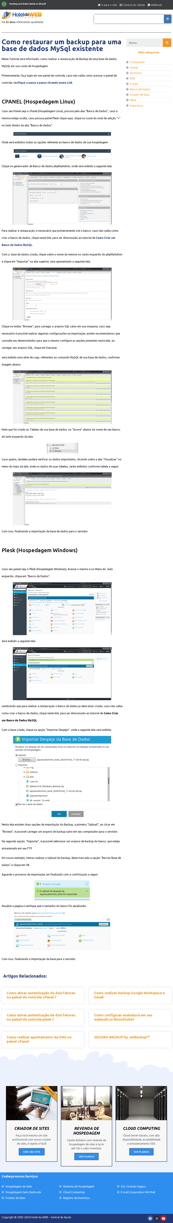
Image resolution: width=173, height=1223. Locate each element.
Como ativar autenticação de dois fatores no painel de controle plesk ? (41, 1017)
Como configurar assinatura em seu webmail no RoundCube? (123, 1017)
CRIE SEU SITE (31, 1151)
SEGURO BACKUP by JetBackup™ (122, 1037)
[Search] (167, 42)
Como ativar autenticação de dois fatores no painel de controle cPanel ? (41, 995)
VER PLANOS (86, 1156)
